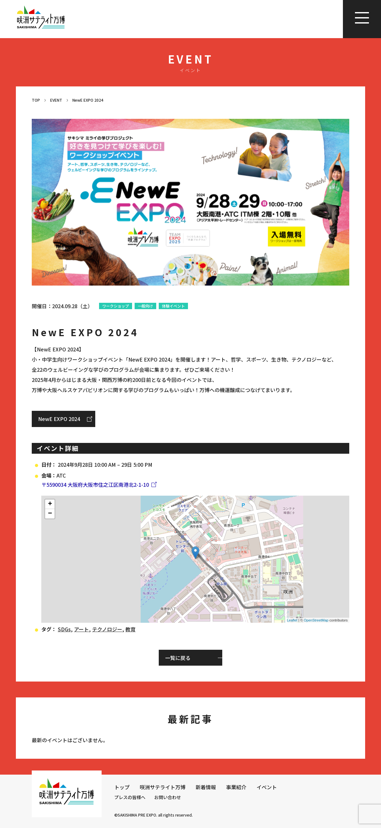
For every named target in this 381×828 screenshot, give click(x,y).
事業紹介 (236, 787)
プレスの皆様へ (129, 797)
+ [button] (50, 504)
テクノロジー (107, 629)
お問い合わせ (167, 797)
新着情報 (206, 787)
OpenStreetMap (316, 620)
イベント (267, 787)
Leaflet (292, 620)
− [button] (50, 514)
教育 (130, 629)
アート (81, 629)
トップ (122, 787)
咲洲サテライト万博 (162, 787)
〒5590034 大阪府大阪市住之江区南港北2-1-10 (95, 484)
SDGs (64, 629)
